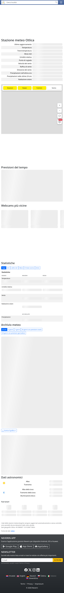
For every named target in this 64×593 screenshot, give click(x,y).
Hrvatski (10, 576)
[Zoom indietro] (59, 110)
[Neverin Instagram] (34, 570)
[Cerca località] (29, 2)
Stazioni (10, 88)
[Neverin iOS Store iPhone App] (25, 546)
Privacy (30, 584)
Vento (54, 88)
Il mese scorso (29, 268)
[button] (61, 2)
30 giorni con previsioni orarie (31, 329)
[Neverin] (3, 2)
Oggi (3, 268)
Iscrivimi (57, 560)
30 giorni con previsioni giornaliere (13, 333)
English (21, 576)
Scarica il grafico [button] (8, 430)
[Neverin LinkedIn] (38, 570)
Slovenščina (32, 578)
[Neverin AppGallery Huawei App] (41, 546)
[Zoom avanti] (59, 105)
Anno (37, 268)
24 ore (4, 329)
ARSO (13, 531)
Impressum (39, 584)
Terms (22, 584)
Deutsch (31, 576)
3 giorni (10, 329)
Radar (24, 88)
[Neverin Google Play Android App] (9, 546)
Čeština (42, 576)
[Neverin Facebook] (26, 570)
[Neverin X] (30, 570)
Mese (21, 268)
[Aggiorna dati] (59, 116)
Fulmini (39, 88)
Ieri (8, 268)
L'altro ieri (14, 268)
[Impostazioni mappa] (59, 122)
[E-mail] (27, 560)
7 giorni (17, 329)
